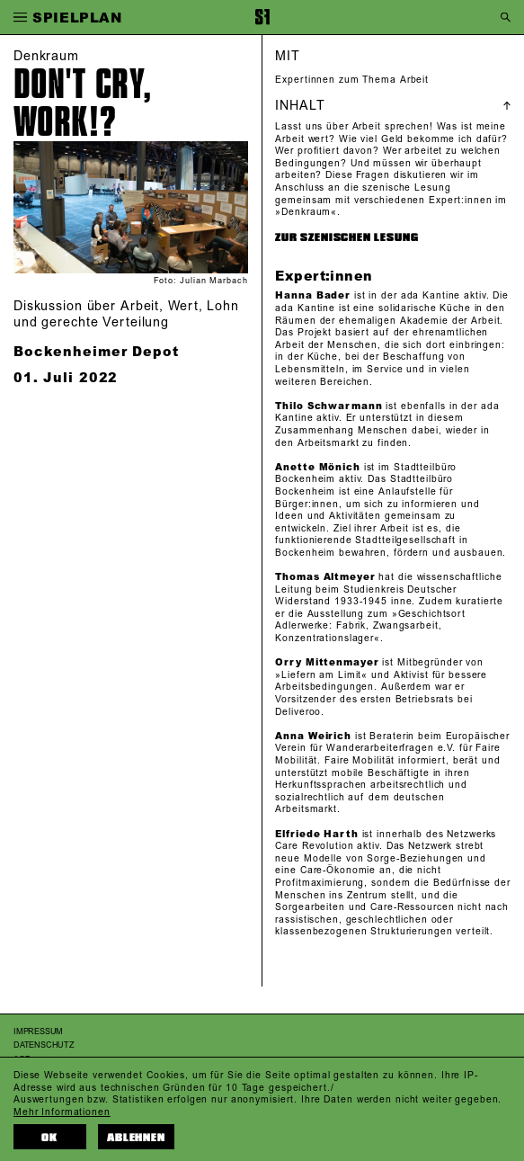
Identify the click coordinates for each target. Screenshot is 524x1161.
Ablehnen (136, 1137)
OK (49, 1137)
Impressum (38, 1032)
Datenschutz (44, 1045)
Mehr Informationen (62, 1112)
